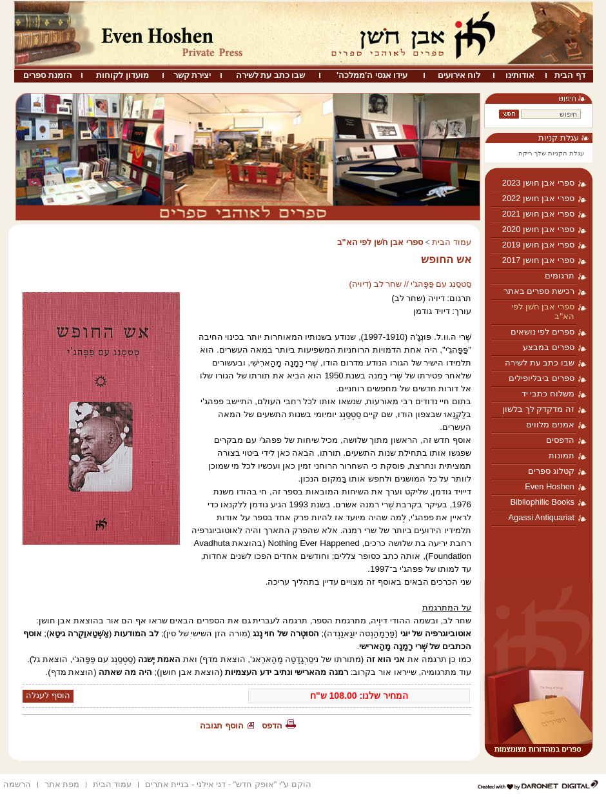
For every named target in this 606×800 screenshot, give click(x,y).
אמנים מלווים (550, 424)
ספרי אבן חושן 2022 (538, 198)
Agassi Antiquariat (541, 517)
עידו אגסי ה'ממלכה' (372, 75)
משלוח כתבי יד (548, 393)
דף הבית (569, 75)
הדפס (272, 725)
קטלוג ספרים (551, 471)
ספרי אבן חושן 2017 (538, 260)
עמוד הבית (451, 242)
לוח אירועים (459, 75)
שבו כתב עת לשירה (271, 75)
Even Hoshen (549, 486)
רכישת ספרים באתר (538, 291)
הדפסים (560, 440)
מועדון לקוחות (122, 75)
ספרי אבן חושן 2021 (538, 214)
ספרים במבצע (548, 347)
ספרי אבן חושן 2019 (538, 244)
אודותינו (519, 75)
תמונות (561, 455)
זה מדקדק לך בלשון (538, 409)
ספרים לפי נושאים (542, 332)
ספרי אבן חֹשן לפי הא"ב (542, 311)
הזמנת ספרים (47, 75)
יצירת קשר (192, 75)
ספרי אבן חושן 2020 (538, 229)
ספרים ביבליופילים (541, 378)
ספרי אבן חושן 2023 (538, 183)
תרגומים (559, 275)
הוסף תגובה (222, 725)
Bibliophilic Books (542, 502)
